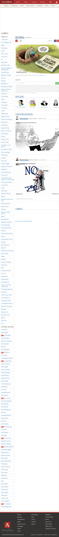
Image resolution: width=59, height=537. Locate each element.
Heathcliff (4, 169)
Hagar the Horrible (6, 166)
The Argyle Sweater (7, 289)
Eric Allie (3, 389)
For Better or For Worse (6, 145)
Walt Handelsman (6, 507)
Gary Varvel (6, 398)
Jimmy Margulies (6, 409)
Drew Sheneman (6, 384)
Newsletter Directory (50, 528)
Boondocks (4, 84)
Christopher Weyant (7, 358)
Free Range (4, 155)
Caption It (4, 94)
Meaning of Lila (5, 203)
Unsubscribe (54, 534)
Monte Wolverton (6, 461)
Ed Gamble (4, 387)
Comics (33, 519)
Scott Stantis (4, 487)
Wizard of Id (4, 312)
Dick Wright (4, 381)
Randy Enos (4, 478)
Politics (46, 5)
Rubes (3, 256)
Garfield (3, 158)
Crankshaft (4, 105)
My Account (48, 521)
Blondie (3, 81)
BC (2, 59)
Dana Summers (5, 364)
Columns (33, 521)
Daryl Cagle (4, 367)
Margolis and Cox (6, 441)
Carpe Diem (4, 96)
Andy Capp (4, 48)
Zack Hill (3, 320)
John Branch (4, 418)
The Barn (4, 292)
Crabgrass (4, 102)
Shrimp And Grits (6, 271)
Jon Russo (4, 429)
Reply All (3, 248)
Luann (3, 188)
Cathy (2, 99)
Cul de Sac (4, 108)
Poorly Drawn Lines (7, 239)
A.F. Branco (4, 329)
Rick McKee (4, 484)
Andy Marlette (5, 338)
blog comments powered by (23, 221)
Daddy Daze (4, 114)
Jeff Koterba (4, 407)
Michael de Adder (6, 449)
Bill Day (3, 347)
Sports (52, 5)
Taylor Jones (4, 498)
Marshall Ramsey (6, 444)
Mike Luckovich (5, 455)
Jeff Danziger (5, 404)
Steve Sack (4, 495)
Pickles (3, 236)
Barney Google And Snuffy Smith (6, 68)
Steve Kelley (4, 492)
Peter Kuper (4, 469)
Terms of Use (47, 534)
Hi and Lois (4, 175)
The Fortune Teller (6, 295)
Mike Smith (4, 458)
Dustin (3, 136)
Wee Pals (3, 309)
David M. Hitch (5, 378)
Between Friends (6, 75)
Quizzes (33, 524)
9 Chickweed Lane (6, 42)
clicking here (33, 92)
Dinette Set (4, 125)
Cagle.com (42, 75)
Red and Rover (5, 245)
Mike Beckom (5, 452)
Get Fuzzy (4, 161)
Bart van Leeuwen (6, 341)
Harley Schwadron (6, 401)
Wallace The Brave (6, 306)
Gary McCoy (4, 395)
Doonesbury (4, 134)
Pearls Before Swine (7, 233)
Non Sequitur (5, 219)
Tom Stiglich (6, 504)
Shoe (2, 268)
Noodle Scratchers (6, 222)
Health (22, 5)
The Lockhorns (5, 298)
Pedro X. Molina (5, 467)
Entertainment (14, 5)
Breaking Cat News (6, 86)
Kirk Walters (4, 432)
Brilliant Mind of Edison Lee (6, 90)
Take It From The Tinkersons (6, 285)
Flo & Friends (5, 142)
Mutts (3, 216)
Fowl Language (5, 152)
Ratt (2, 481)
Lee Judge (4, 435)
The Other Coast (6, 300)
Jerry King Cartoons (6, 182)
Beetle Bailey (5, 72)
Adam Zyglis (4, 332)
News (32, 517)
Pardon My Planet (6, 228)
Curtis (3, 111)
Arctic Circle (4, 54)
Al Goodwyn (6, 335)
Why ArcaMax (48, 524)
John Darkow (5, 424)
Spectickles (4, 276)
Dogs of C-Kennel (6, 131)
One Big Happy (5, 225)
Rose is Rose (4, 253)
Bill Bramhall (5, 344)
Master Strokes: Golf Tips (7, 200)
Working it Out (5, 315)
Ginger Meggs (5, 163)
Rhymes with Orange (7, 251)
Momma (3, 209)
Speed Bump (4, 279)
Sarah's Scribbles (6, 262)
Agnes (3, 45)
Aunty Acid (4, 56)
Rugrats (3, 259)
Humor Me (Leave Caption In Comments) (7, 178)
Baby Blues (4, 62)
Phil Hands (4, 472)
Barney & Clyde (5, 65)
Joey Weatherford (6, 415)
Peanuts (3, 231)
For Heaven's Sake (6, 149)
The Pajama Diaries (7, 303)
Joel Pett (3, 412)
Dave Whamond (5, 372)
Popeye (3, 242)
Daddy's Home (5, 116)
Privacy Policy (39, 534)
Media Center (48, 526)
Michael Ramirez (7, 447)
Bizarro (3, 78)
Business (6, 5)
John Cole (4, 421)
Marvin (3, 196)
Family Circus (5, 139)
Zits (2, 323)
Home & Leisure (30, 5)
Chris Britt (4, 355)
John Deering (6, 427)
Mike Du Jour (5, 206)
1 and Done (4, 39)
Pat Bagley (4, 464)
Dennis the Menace (6, 119)
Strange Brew (5, 282)
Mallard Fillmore (6, 193)
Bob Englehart (5, 349)
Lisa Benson (6, 438)
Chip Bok (5, 352)
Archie (3, 51)
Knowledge (39, 5)
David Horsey (5, 375)
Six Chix (3, 273)
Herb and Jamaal (6, 172)
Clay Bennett (6, 361)
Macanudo (4, 191)
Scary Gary (4, 265)
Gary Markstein (5, 392)
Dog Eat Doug (5, 128)
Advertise (33, 534)
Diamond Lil (4, 122)
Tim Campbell (5, 501)
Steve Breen (4, 489)
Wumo (3, 318)
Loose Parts (4, 185)
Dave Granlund (5, 369)
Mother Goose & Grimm (5, 213)
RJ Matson (4, 475)
